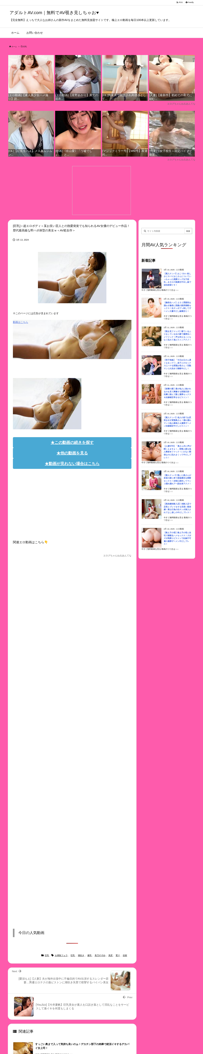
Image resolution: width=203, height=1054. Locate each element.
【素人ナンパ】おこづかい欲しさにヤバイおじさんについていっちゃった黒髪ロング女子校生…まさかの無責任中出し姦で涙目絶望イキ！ (177, 279)
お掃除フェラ (61, 955)
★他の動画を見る (72, 453)
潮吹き (81, 955)
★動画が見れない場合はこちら (72, 463)
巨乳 (25, 47)
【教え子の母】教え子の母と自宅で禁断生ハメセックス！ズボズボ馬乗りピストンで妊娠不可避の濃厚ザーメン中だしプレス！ (177, 538)
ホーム (14, 47)
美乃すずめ (100, 955)
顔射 (125, 955)
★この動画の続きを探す (72, 442)
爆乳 (89, 955)
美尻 (110, 955)
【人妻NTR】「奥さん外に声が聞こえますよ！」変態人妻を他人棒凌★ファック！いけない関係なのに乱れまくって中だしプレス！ (177, 451)
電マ (118, 955)
